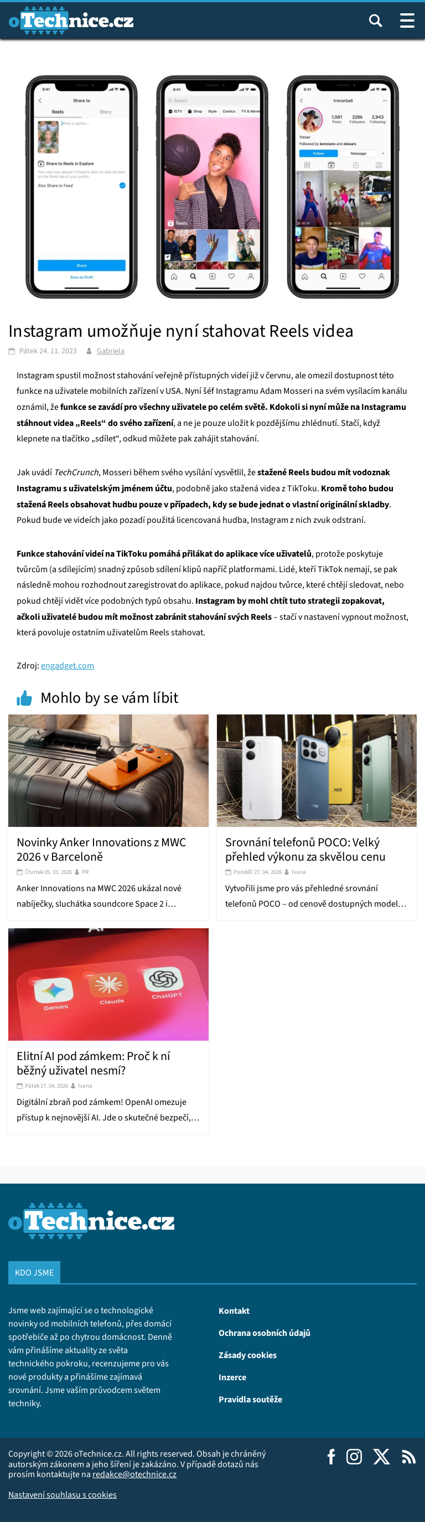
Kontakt (234, 1310)
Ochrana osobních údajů (264, 1332)
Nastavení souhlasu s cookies (62, 1494)
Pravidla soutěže (250, 1399)
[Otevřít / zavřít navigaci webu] (407, 20)
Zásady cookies (248, 1354)
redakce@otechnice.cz (134, 1474)
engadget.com (67, 665)
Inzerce (232, 1376)
